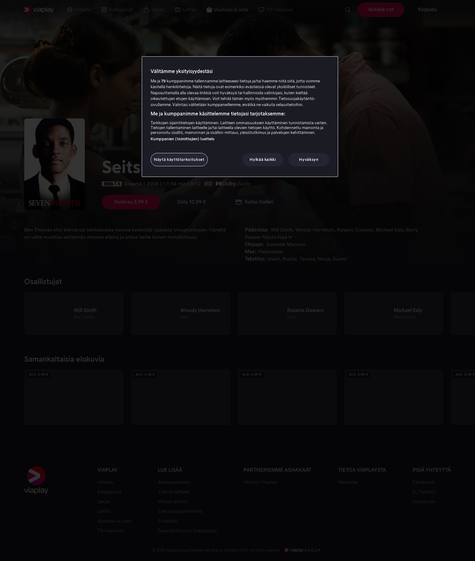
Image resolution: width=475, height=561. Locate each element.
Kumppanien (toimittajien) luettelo (182, 139)
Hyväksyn (308, 159)
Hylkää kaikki (263, 159)
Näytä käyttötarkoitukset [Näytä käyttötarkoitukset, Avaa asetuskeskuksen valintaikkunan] (179, 159)
